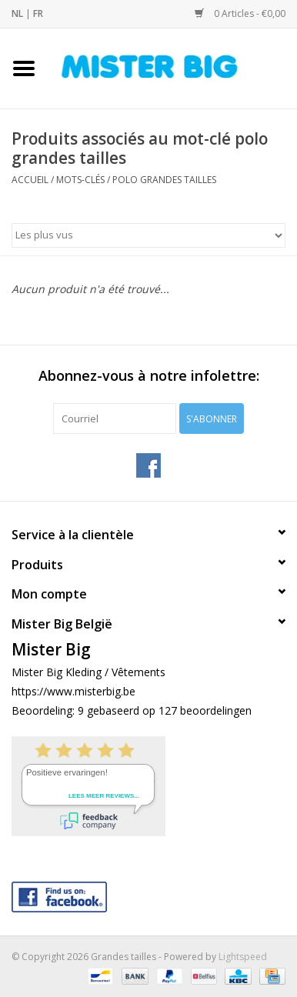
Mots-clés (80, 179)
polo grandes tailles (164, 179)
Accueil (30, 179)
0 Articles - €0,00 (240, 13)
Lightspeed (243, 956)
